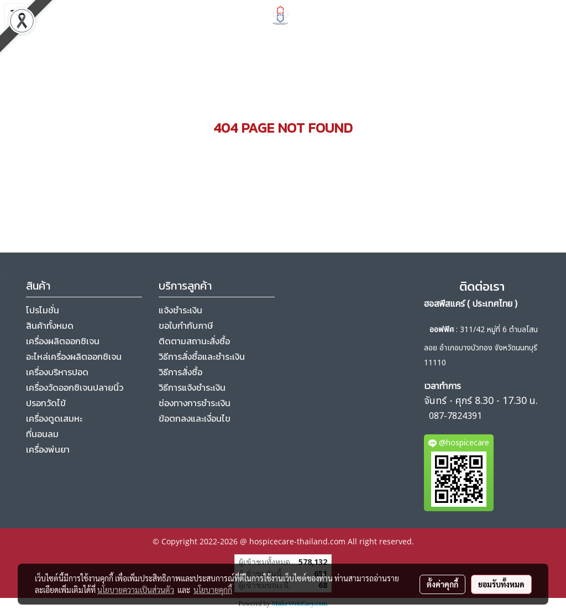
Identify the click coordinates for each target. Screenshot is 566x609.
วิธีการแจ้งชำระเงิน (192, 387)
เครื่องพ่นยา (48, 449)
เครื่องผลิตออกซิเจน (62, 341)
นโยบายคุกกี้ (212, 590)
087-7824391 (455, 416)
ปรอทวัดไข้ (46, 403)
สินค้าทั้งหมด (50, 325)
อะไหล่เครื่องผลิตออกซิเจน (74, 356)
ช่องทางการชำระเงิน (194, 403)
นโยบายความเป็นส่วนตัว (135, 590)
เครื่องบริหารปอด (57, 372)
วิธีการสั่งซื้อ (180, 372)
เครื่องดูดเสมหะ (54, 418)
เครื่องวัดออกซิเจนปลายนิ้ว (74, 387)
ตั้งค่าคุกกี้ (442, 584)
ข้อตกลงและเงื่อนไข (194, 418)
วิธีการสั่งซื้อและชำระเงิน (202, 356)
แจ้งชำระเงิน (180, 310)
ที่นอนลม (42, 433)
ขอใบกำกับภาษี (186, 325)
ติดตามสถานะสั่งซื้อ (194, 341)
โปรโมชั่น (42, 310)
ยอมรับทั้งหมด (501, 584)
